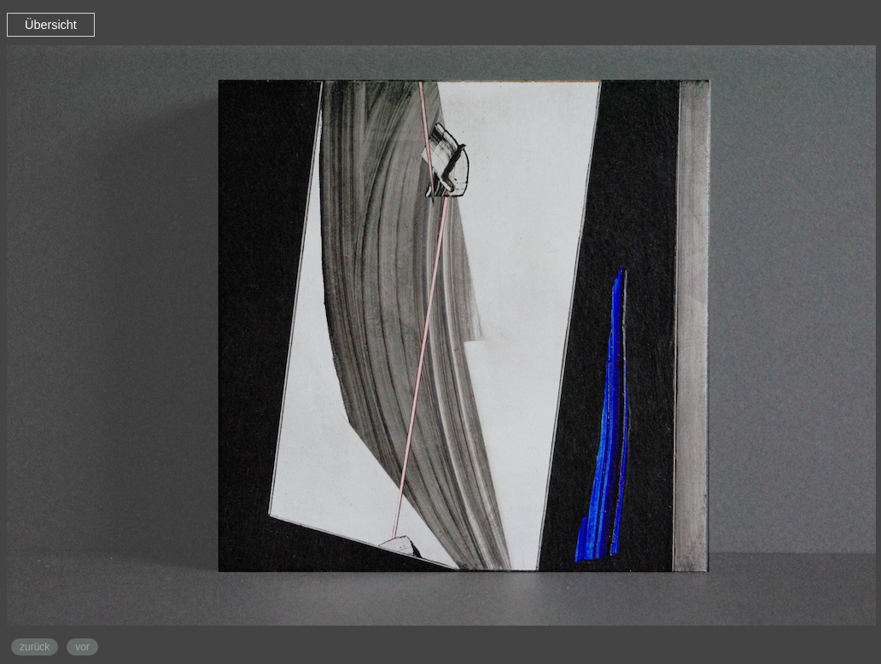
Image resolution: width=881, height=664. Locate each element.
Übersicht (51, 25)
